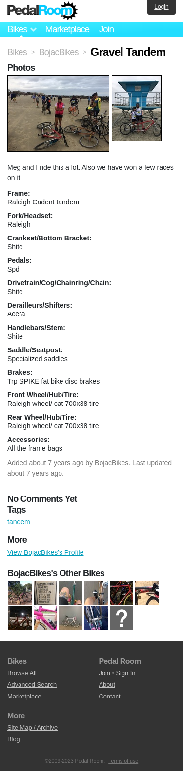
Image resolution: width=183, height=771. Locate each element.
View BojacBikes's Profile (45, 552)
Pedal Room (42, 11)
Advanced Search (32, 684)
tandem (18, 522)
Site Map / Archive (32, 727)
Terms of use (123, 761)
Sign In (126, 673)
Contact (110, 696)
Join (106, 29)
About (107, 684)
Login (161, 6)
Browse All (22, 673)
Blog (13, 739)
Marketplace (67, 29)
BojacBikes (111, 463)
